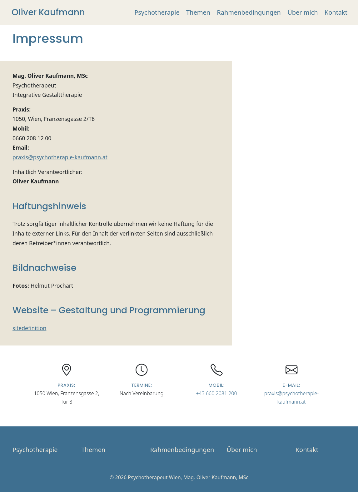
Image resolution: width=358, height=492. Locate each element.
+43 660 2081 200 (216, 393)
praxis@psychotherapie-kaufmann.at (59, 157)
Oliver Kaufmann (48, 12)
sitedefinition (29, 328)
